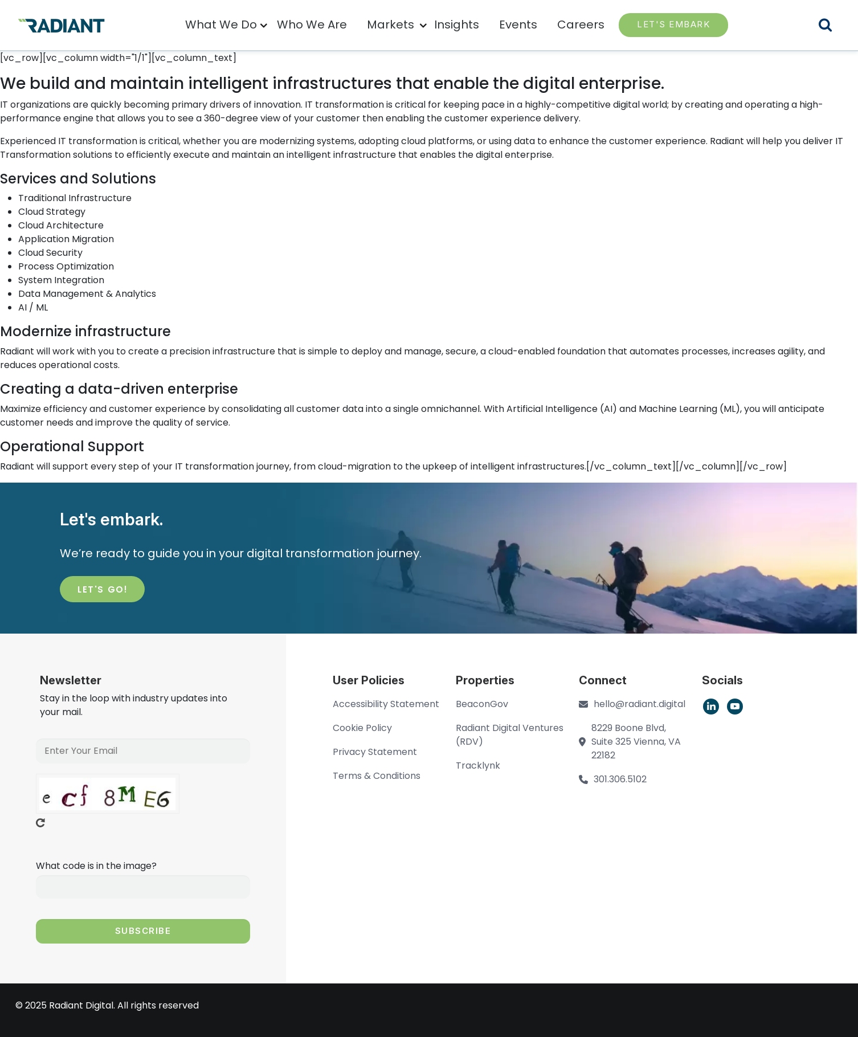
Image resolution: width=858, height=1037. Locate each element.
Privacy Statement (375, 751)
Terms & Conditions (376, 775)
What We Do (221, 24)
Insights (456, 24)
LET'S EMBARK (673, 24)
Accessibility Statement (386, 704)
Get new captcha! (40, 822)
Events (518, 24)
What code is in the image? (96, 865)
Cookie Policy (362, 727)
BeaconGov (482, 704)
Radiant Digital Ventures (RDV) (509, 734)
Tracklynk (478, 765)
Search (832, 26)
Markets (390, 24)
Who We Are (312, 24)
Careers (580, 24)
